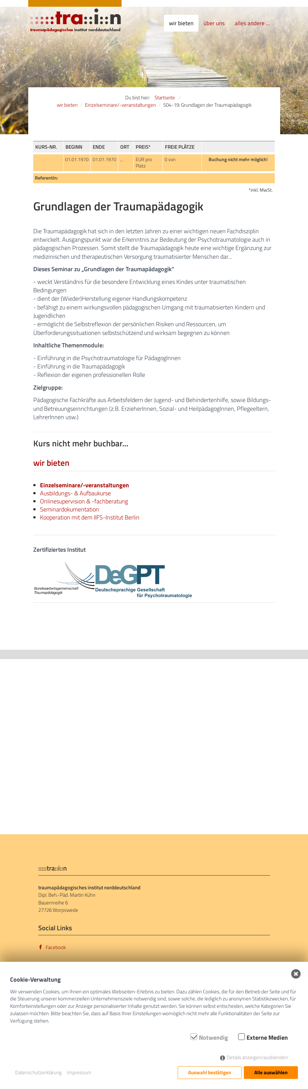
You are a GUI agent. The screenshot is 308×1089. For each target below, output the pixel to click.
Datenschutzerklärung (38, 1072)
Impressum (79, 1072)
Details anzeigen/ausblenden (257, 1057)
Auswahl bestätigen (209, 1072)
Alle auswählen (271, 1072)
